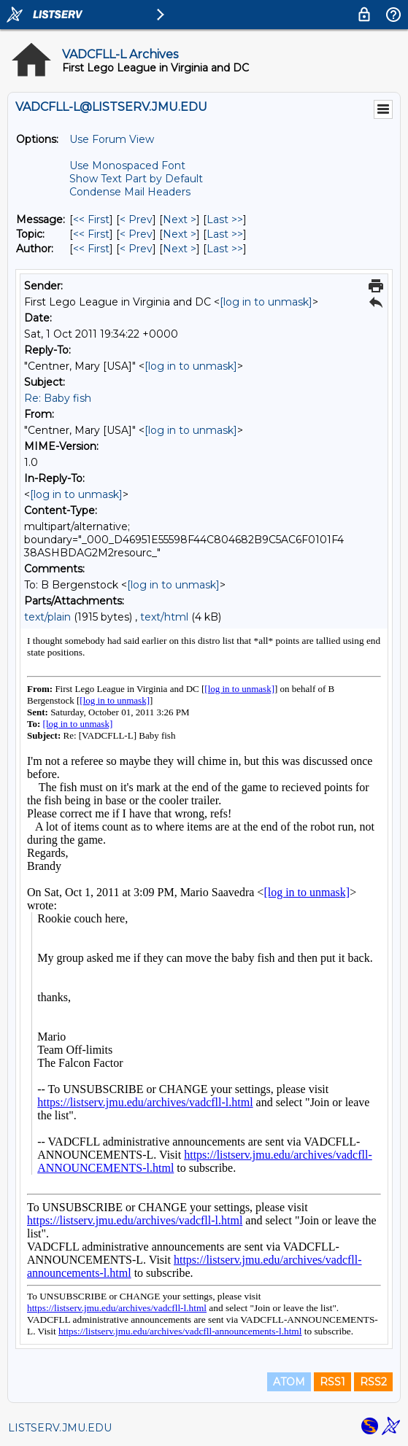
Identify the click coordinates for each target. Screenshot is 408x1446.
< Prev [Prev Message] (136, 219)
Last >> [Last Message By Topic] (225, 234)
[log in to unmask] (266, 301)
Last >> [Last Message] (225, 219)
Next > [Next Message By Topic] (179, 234)
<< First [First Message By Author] (91, 248)
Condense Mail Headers (129, 191)
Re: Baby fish (57, 398)
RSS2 (373, 1381)
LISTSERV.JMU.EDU (60, 1427)
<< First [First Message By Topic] (91, 234)
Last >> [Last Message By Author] (225, 248)
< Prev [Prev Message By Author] (136, 248)
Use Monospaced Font (127, 165)
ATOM (289, 1381)
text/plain (47, 616)
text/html (164, 616)
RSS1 (332, 1381)
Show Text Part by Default (136, 178)
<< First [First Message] (91, 219)
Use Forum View (111, 139)
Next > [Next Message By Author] (179, 248)
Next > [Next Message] (179, 219)
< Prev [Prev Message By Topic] (136, 234)
